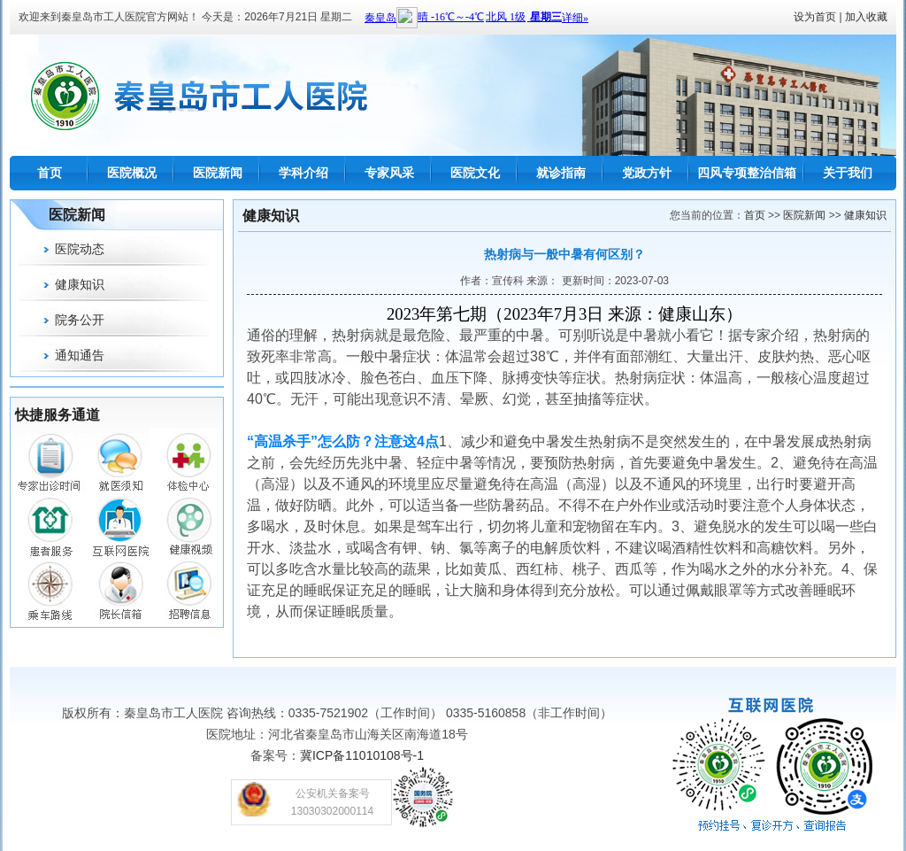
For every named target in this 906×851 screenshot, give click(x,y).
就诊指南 (561, 173)
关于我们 (847, 173)
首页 (49, 173)
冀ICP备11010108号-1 (362, 755)
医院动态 (79, 249)
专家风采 (389, 173)
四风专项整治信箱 (746, 173)
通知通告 (79, 355)
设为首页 (815, 17)
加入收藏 (866, 17)
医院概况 (132, 173)
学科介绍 (303, 173)
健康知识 (79, 284)
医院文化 (475, 173)
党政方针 (647, 173)
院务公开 (79, 320)
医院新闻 (217, 173)
